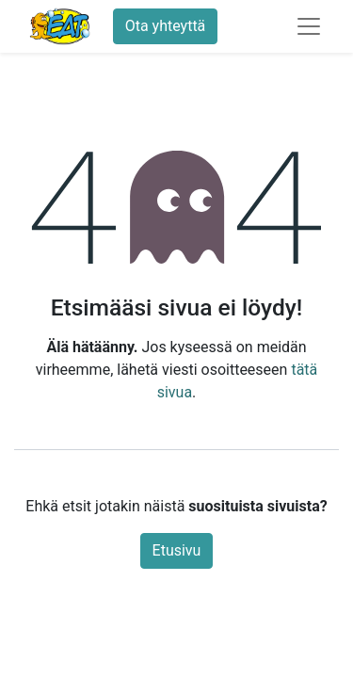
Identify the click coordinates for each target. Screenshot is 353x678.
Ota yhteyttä (165, 26)
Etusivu (176, 550)
